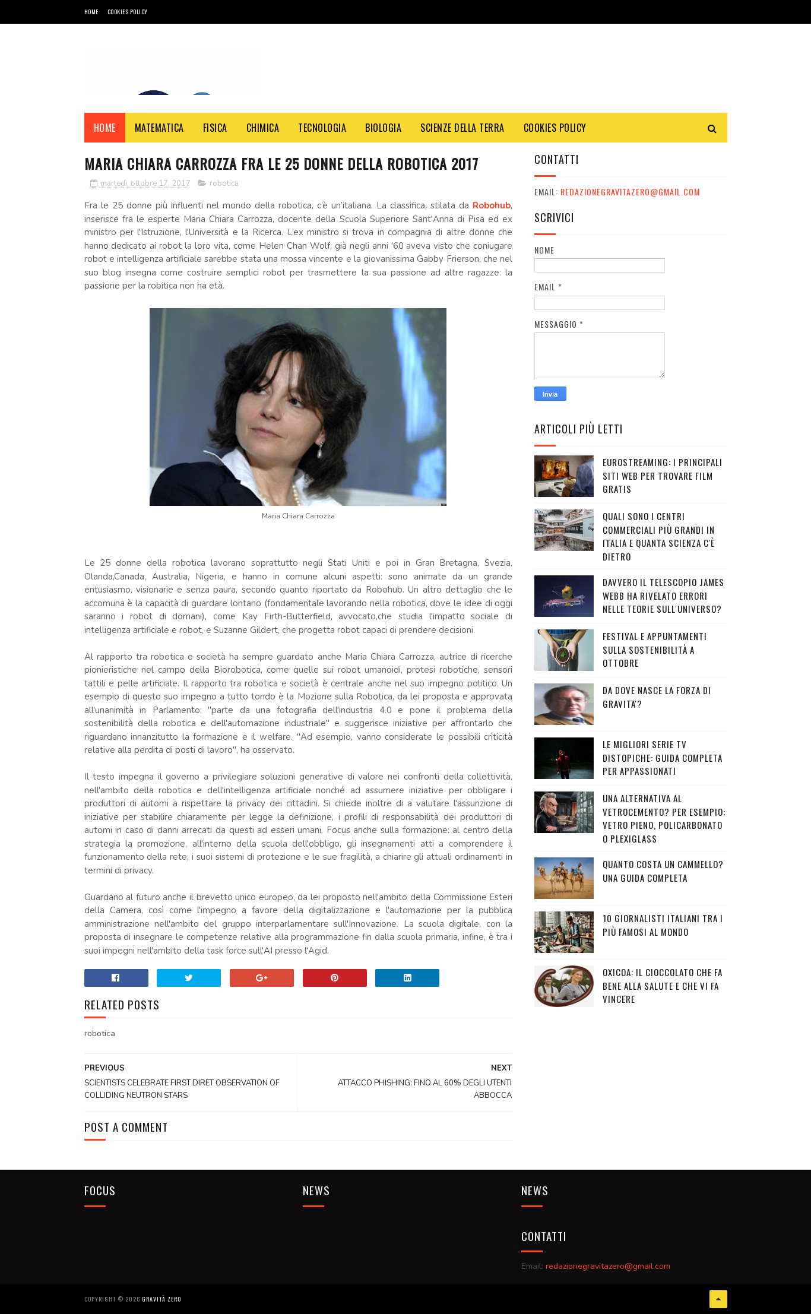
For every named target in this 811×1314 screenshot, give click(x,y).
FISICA (215, 128)
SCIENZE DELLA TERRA (462, 128)
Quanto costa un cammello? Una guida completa (663, 870)
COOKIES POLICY (127, 11)
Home (91, 11)
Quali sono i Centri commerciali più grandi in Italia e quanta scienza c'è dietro (659, 536)
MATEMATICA (159, 128)
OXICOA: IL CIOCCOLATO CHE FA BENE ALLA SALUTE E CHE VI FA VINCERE (663, 985)
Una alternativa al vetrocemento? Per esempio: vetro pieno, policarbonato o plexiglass (664, 818)
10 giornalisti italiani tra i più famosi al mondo (663, 924)
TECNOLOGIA (322, 128)
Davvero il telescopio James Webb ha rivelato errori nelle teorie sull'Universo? (663, 595)
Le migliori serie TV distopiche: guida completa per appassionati (663, 757)
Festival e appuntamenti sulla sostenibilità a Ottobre (655, 649)
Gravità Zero (161, 1298)
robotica (224, 183)
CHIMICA (263, 128)
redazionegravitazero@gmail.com (630, 191)
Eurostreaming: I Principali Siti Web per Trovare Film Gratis (663, 475)
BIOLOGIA (383, 128)
